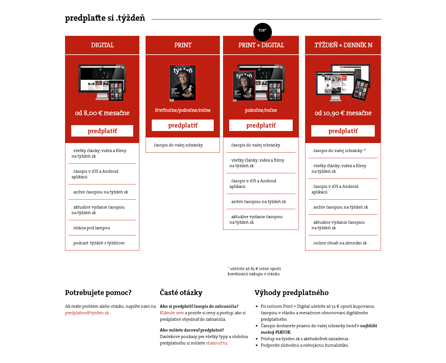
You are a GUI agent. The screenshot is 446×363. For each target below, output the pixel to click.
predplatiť (102, 131)
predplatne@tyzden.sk (87, 312)
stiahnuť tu (216, 343)
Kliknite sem (172, 312)
